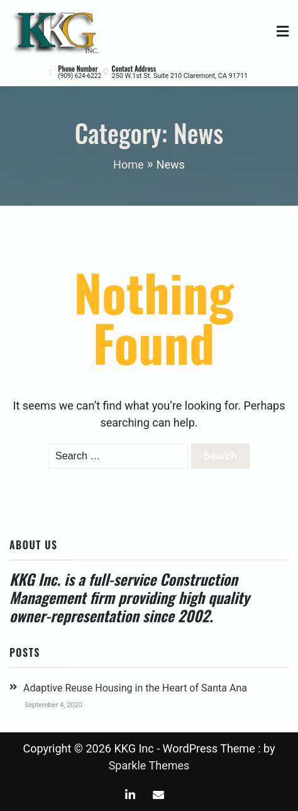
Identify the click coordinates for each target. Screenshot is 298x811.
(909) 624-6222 (79, 75)
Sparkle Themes (149, 765)
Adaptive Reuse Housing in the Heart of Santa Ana (135, 688)
